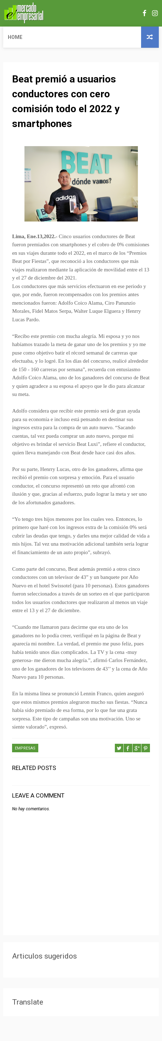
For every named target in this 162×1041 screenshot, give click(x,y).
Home (15, 37)
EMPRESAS (25, 748)
